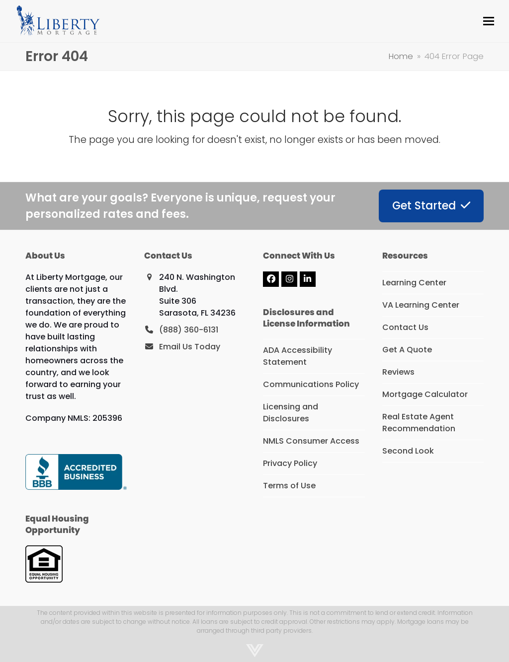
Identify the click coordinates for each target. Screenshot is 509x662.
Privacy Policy (290, 463)
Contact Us (405, 327)
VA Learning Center (420, 305)
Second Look (408, 451)
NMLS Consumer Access (311, 441)
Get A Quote (407, 349)
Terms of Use (289, 485)
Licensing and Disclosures (290, 412)
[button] (488, 21)
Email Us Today (189, 346)
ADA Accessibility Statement (297, 356)
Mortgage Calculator (425, 394)
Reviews (398, 372)
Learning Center (414, 282)
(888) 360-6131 (188, 329)
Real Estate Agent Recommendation (418, 422)
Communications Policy (311, 384)
